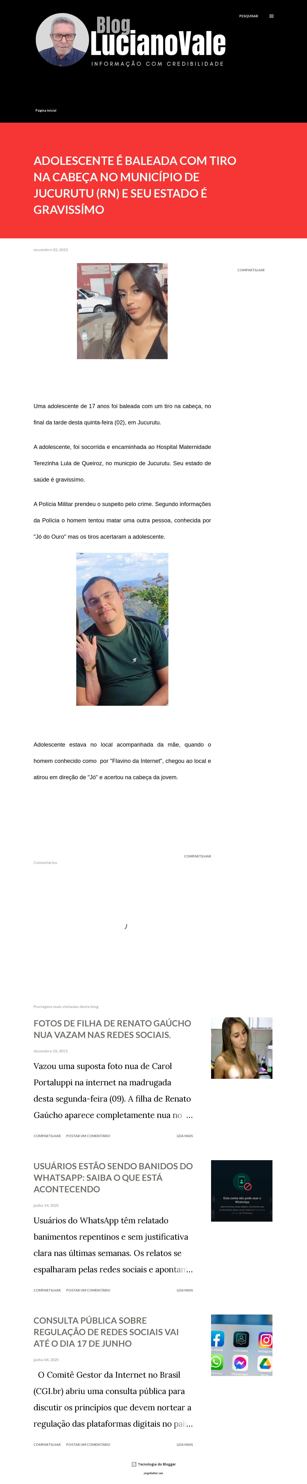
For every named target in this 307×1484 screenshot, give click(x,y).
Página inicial (45, 110)
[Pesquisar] (248, 16)
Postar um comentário (88, 1136)
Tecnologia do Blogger (153, 1464)
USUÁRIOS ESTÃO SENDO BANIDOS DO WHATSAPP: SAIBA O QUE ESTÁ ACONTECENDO (113, 1177)
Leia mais (185, 1136)
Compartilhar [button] (251, 270)
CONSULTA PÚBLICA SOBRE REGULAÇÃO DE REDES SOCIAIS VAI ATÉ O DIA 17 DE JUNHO (106, 1332)
